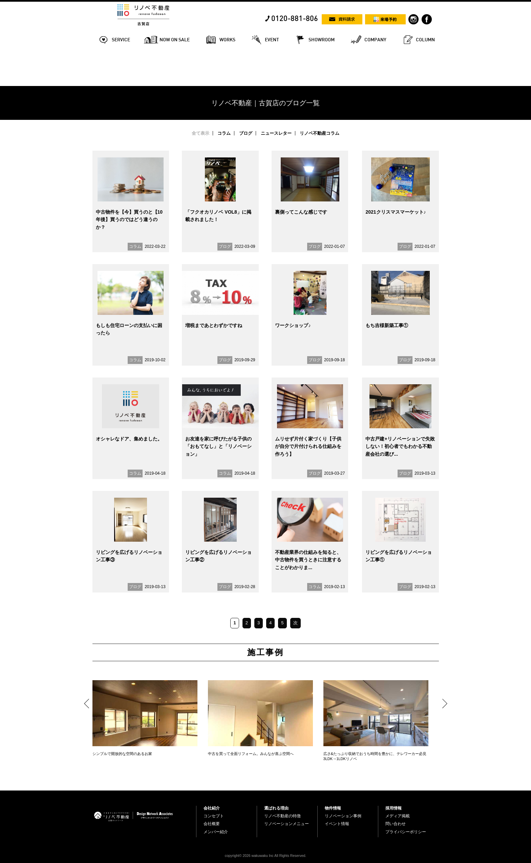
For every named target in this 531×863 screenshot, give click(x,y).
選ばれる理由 (276, 808)
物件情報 (333, 808)
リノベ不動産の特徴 (282, 816)
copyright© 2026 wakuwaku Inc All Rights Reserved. (265, 856)
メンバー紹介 (216, 832)
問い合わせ (395, 824)
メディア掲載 (397, 816)
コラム (224, 133)
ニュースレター (276, 133)
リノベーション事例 (343, 816)
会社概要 (212, 824)
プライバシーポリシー (405, 832)
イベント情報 (337, 824)
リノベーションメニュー (286, 824)
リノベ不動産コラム (319, 133)
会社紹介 (212, 808)
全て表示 (200, 133)
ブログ (245, 133)
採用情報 (393, 808)
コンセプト (214, 816)
